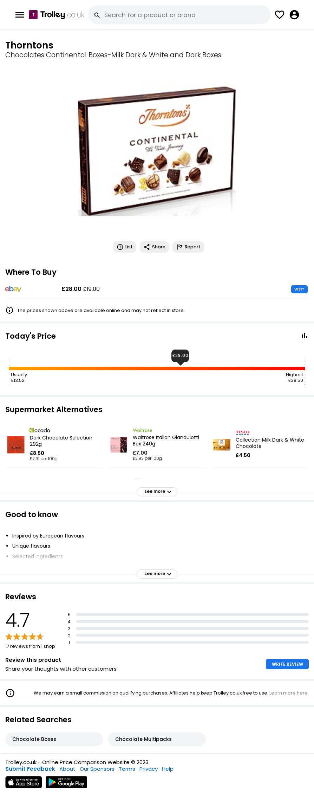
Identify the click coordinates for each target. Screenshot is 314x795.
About (67, 769)
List (125, 246)
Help (168, 769)
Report (188, 246)
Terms (127, 769)
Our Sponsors (97, 769)
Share (154, 246)
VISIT (299, 289)
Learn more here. (289, 693)
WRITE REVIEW (287, 664)
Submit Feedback (30, 769)
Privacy (148, 769)
